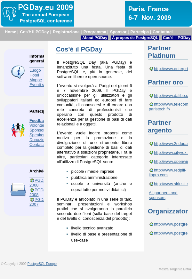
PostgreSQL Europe (42, 264)
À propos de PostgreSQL (135, 38)
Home (10, 31)
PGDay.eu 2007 (41, 202)
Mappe (35, 79)
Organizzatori (169, 211)
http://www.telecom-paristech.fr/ (169, 106)
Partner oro (165, 82)
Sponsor (118, 31)
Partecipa (140, 31)
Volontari (37, 125)
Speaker (37, 134)
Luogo (35, 70)
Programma (95, 31)
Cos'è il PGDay (34, 31)
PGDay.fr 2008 (40, 192)
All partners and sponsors (163, 195)
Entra (187, 269)
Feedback (38, 120)
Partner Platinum (161, 51)
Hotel (34, 75)
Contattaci (163, 31)
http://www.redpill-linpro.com (167, 172)
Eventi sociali (41, 84)
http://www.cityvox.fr (172, 152)
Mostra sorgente (170, 269)
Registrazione (66, 31)
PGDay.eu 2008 (41, 182)
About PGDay (94, 38)
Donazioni (38, 139)
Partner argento (160, 126)
